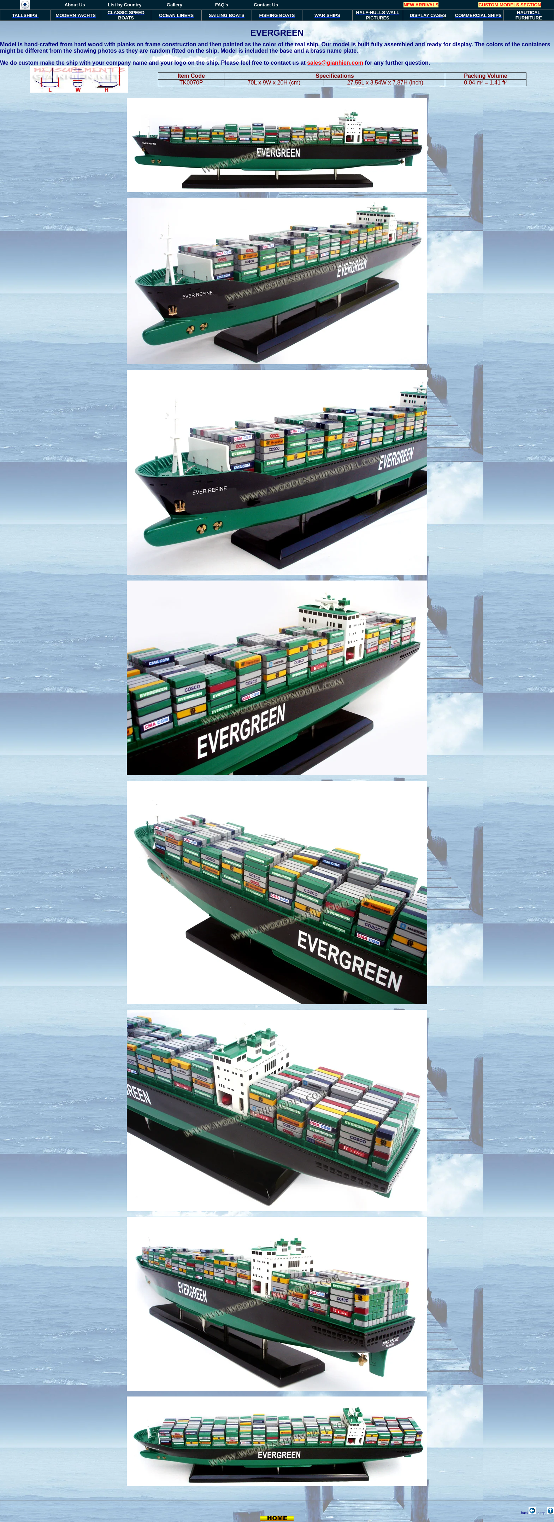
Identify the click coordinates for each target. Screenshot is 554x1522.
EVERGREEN (277, 32)
